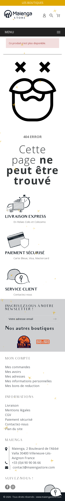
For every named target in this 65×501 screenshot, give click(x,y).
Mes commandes (17, 367)
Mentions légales (17, 410)
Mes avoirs (13, 372)
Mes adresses (15, 376)
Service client (21, 289)
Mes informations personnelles (28, 381)
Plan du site (14, 429)
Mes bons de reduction (22, 386)
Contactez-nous (16, 424)
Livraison (12, 405)
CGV (8, 415)
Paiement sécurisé (18, 419)
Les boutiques (32, 3)
